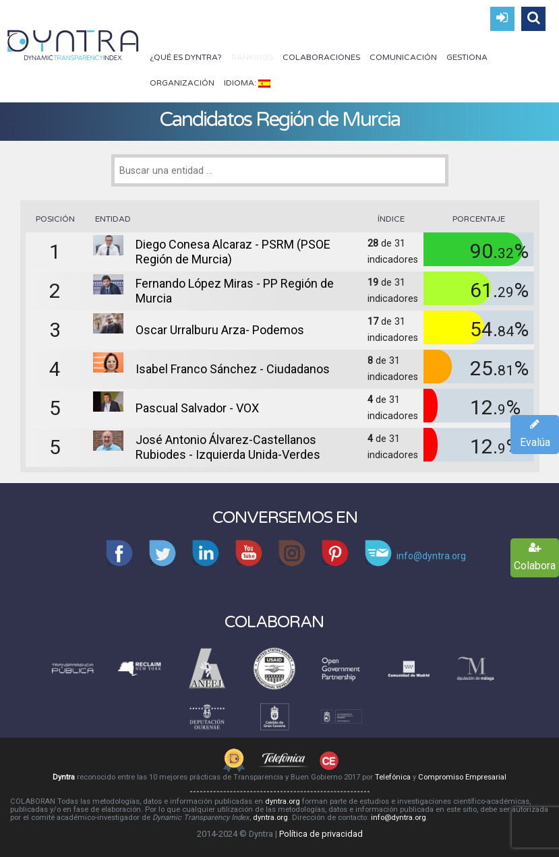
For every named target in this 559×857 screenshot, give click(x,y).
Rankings (252, 57)
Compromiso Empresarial (462, 777)
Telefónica (393, 777)
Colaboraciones (321, 57)
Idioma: (247, 83)
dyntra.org (282, 801)
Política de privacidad (321, 834)
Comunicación (403, 57)
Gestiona (467, 57)
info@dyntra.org (398, 817)
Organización (182, 83)
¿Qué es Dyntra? (186, 57)
